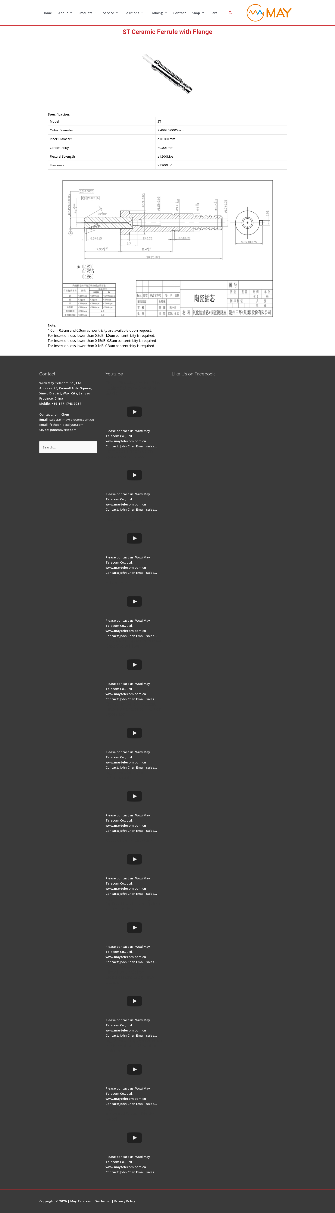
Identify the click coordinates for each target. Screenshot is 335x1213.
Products (85, 13)
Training (156, 13)
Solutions (132, 13)
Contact (179, 13)
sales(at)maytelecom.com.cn (72, 419)
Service (108, 13)
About (63, 13)
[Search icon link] (230, 13)
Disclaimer (103, 1201)
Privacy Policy (125, 1201)
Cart (213, 13)
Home (47, 13)
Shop (196, 13)
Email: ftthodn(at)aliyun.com (61, 424)
